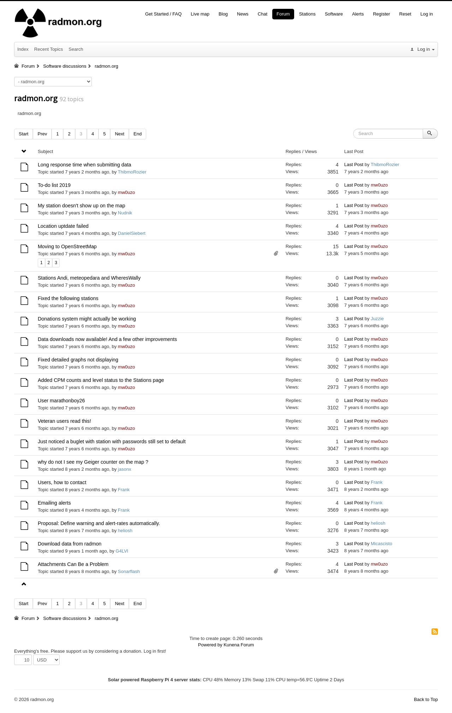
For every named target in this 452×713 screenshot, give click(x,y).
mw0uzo (126, 192)
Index (23, 49)
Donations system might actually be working (87, 319)
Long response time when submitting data (84, 164)
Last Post (353, 164)
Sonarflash (129, 571)
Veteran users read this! (64, 421)
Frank (124, 489)
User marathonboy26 (61, 400)
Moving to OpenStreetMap (67, 246)
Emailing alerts (54, 503)
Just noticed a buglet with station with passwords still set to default (112, 441)
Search (76, 49)
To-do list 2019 (54, 185)
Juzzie (377, 318)
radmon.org (36, 98)
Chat (262, 14)
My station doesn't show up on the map (81, 205)
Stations (307, 14)
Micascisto (381, 543)
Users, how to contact (62, 482)
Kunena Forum (239, 644)
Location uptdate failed (63, 226)
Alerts (358, 14)
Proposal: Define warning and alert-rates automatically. (99, 523)
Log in (427, 14)
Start (23, 133)
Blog (223, 14)
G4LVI (121, 551)
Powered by (210, 644)
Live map (200, 14)
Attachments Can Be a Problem (73, 564)
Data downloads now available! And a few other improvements (107, 339)
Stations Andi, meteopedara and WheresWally (89, 278)
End (137, 133)
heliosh (125, 530)
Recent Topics (48, 49)
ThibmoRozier (132, 172)
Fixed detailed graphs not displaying (78, 359)
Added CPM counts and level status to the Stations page (101, 380)
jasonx (124, 469)
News (243, 14)
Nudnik (125, 212)
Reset (405, 14)
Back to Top (426, 699)
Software (334, 14)
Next (119, 133)
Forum (283, 14)
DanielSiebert (131, 233)
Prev (42, 133)
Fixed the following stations (68, 298)
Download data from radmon (69, 544)
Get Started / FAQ (163, 14)
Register (381, 14)
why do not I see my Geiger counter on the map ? (93, 462)
